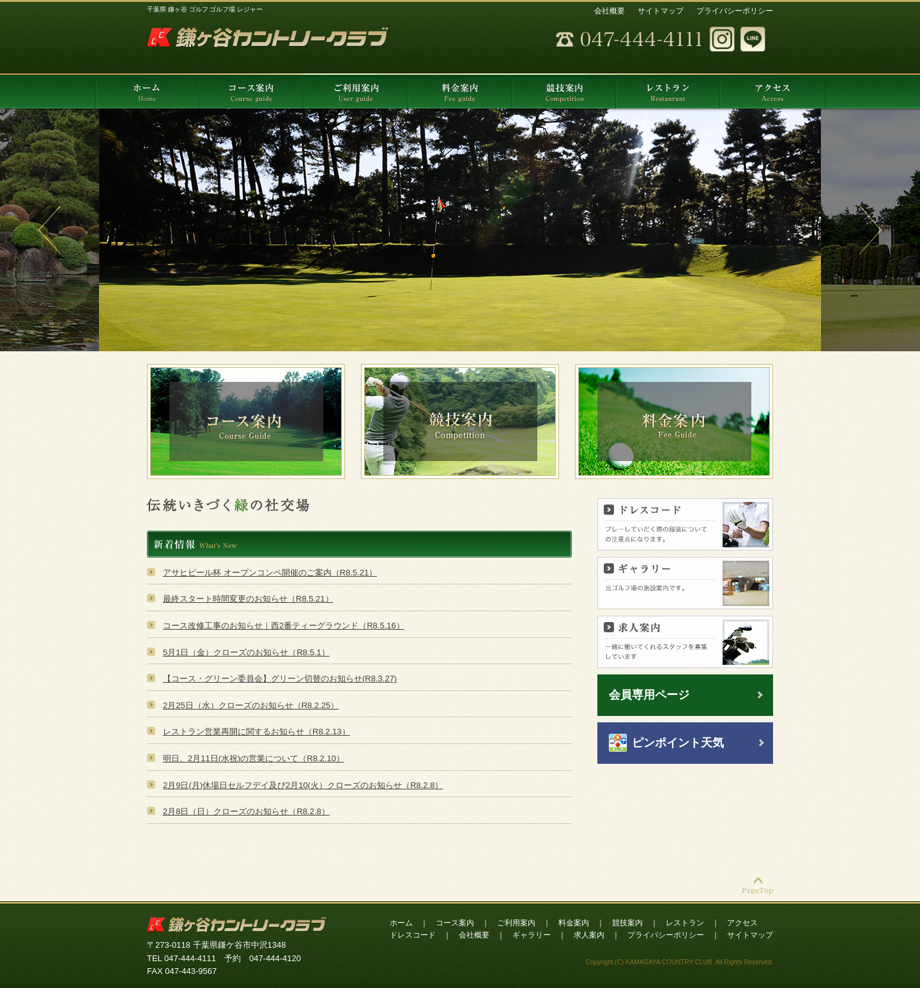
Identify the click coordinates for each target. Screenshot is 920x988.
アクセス (742, 922)
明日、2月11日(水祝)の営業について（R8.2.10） (253, 758)
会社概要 (609, 10)
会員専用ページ (649, 694)
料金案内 (573, 922)
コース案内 (455, 922)
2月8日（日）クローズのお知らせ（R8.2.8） (246, 811)
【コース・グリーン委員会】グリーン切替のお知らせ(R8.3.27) (280, 678)
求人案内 (589, 935)
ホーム (401, 922)
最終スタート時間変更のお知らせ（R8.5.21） (248, 599)
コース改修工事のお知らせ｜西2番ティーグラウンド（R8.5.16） (283, 625)
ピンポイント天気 (678, 742)
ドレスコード (413, 935)
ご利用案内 (516, 922)
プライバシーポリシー (734, 10)
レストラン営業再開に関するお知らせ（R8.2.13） (256, 731)
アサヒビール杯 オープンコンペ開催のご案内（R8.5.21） (270, 572)
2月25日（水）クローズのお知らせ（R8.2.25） (251, 705)
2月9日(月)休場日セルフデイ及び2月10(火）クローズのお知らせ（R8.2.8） (303, 785)
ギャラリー (531, 935)
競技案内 (627, 922)
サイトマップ (661, 10)
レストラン (685, 922)
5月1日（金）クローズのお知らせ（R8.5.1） (246, 652)
